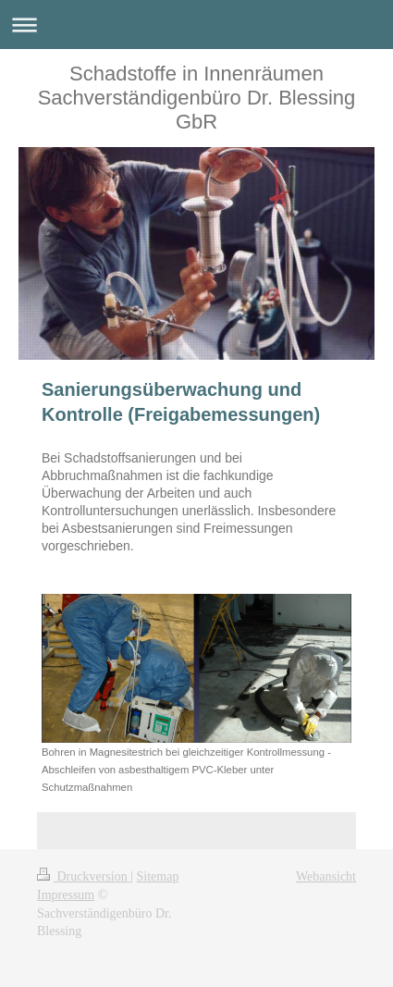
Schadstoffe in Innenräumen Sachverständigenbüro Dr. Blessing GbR (197, 97)
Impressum (65, 895)
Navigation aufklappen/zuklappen (196, 24)
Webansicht (326, 876)
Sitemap (158, 876)
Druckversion (83, 876)
